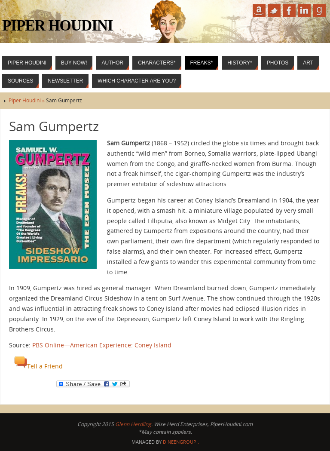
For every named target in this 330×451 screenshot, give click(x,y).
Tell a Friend (38, 366)
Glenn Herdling (133, 424)
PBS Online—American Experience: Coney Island (101, 345)
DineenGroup (179, 442)
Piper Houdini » (27, 100)
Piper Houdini (57, 25)
